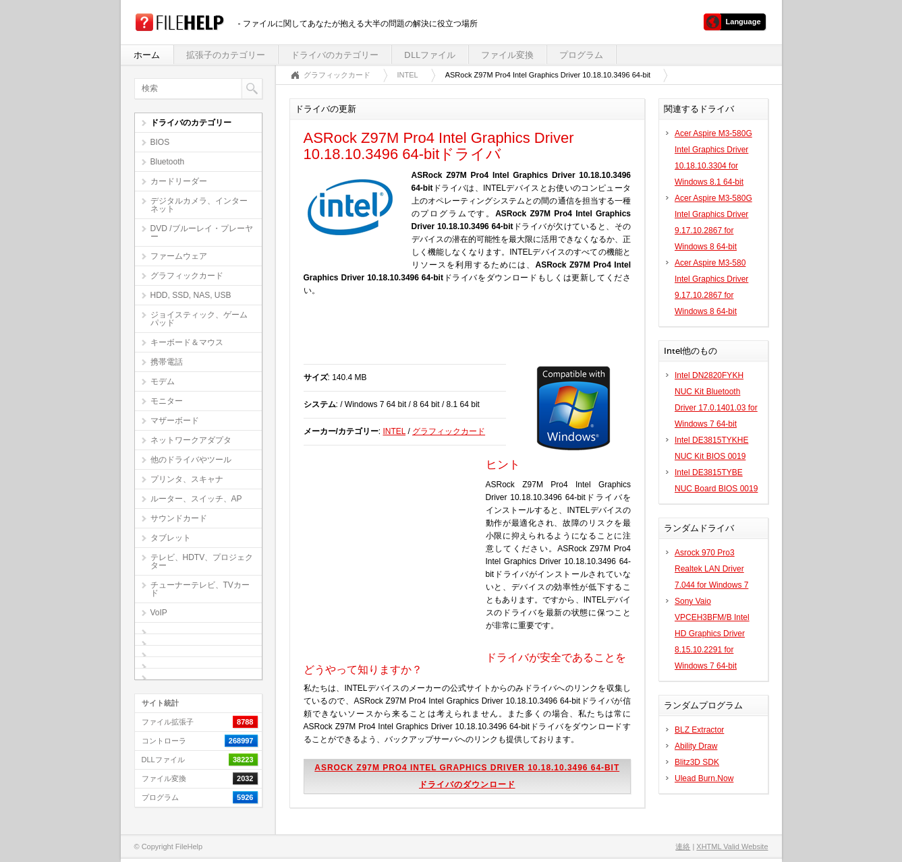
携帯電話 (166, 362)
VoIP (158, 612)
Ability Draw (696, 746)
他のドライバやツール (190, 459)
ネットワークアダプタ (190, 440)
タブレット (170, 538)
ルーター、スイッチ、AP (196, 498)
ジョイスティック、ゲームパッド (199, 319)
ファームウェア (178, 256)
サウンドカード (178, 518)
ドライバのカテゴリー (334, 55)
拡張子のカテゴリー (225, 55)
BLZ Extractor (699, 730)
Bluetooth (167, 161)
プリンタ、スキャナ (186, 479)
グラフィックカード (186, 275)
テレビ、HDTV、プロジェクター (202, 561)
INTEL (407, 75)
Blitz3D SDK (697, 762)
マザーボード (174, 420)
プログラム (581, 55)
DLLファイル (429, 55)
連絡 (682, 846)
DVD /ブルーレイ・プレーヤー (201, 232)
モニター (166, 401)
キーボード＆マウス (186, 342)
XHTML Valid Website (732, 846)
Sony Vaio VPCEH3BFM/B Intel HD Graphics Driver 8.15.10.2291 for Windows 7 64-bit (712, 633)
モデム (162, 381)
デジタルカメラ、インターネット (199, 205)
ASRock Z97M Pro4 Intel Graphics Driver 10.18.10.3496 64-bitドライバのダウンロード (466, 776)
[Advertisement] (461, 337)
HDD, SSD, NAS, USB (190, 295)
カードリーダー (178, 181)
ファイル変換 (507, 55)
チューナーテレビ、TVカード (200, 589)
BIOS (160, 142)
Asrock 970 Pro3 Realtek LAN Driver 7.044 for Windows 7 (711, 569)
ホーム (147, 55)
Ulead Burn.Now (704, 778)
